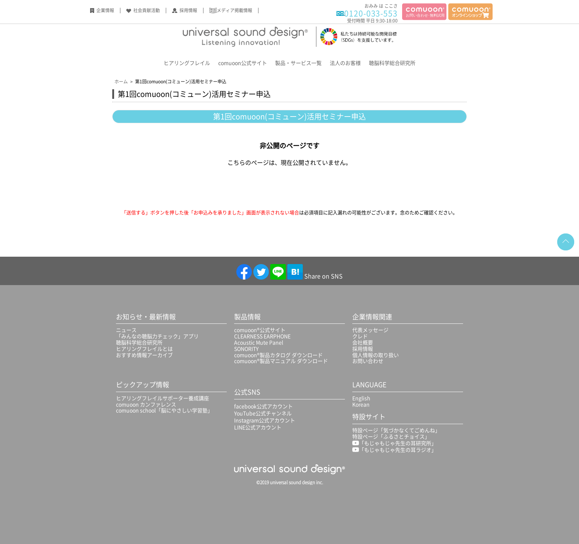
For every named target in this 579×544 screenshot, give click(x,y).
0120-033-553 (371, 13)
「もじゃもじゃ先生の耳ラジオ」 (394, 449)
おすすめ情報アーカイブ (144, 354)
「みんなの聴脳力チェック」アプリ (157, 336)
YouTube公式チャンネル (263, 413)
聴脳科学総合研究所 (392, 62)
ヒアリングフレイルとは (144, 348)
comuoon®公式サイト (259, 329)
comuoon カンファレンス (146, 404)
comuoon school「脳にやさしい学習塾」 (164, 410)
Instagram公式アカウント (264, 420)
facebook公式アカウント (263, 406)
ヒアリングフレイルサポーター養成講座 (162, 398)
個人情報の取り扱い (375, 354)
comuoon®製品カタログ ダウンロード (278, 354)
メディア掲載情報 (234, 10)
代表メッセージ (370, 329)
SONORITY (246, 348)
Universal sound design (289, 37)
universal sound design (289, 469)
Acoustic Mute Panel (258, 342)
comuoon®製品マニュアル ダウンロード (281, 360)
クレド (360, 336)
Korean (361, 404)
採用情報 (188, 10)
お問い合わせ (367, 360)
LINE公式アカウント (257, 427)
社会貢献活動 (146, 10)
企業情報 (105, 10)
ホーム (121, 81)
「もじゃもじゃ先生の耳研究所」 (394, 443)
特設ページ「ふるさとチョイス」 (391, 436)
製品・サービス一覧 (298, 62)
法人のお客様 (345, 62)
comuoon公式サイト (242, 62)
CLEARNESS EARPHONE (262, 336)
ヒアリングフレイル (187, 62)
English (361, 398)
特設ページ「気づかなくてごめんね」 (396, 430)
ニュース (126, 329)
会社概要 (362, 342)
